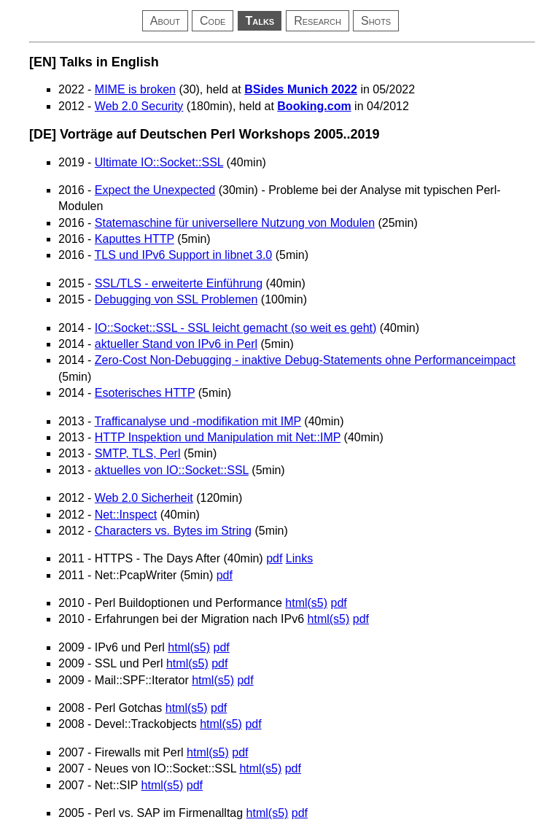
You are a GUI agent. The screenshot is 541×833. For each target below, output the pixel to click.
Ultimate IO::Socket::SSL (159, 162)
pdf (274, 558)
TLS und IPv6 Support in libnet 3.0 (184, 255)
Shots (376, 21)
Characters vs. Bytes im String (173, 530)
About (165, 21)
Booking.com (314, 106)
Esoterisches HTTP (145, 393)
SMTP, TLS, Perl (138, 453)
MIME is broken (135, 89)
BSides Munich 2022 (300, 89)
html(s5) (306, 603)
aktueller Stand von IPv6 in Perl (176, 344)
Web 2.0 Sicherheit (144, 498)
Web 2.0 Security (139, 106)
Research (317, 21)
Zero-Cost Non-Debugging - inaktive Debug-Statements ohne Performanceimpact (305, 360)
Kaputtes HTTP (134, 239)
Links (299, 558)
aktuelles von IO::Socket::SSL (172, 470)
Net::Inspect (126, 514)
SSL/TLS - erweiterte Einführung (178, 283)
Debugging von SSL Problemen (176, 299)
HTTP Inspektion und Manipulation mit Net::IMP (217, 437)
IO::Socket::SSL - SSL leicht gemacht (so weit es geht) (236, 328)
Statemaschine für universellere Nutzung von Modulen (235, 223)
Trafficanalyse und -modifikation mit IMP (198, 421)
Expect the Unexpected (155, 190)
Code (212, 21)
